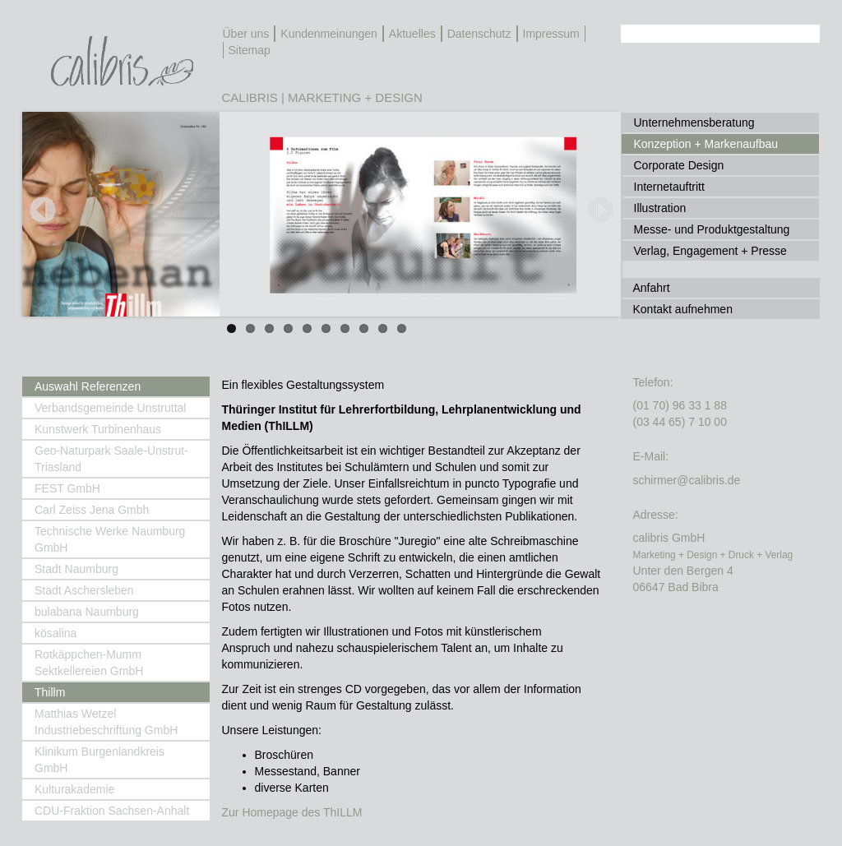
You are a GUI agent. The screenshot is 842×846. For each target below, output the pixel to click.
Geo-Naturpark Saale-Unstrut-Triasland (111, 459)
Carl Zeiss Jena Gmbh (92, 509)
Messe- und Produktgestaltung (712, 229)
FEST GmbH (67, 488)
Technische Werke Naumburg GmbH (110, 539)
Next (601, 229)
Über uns (246, 33)
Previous (46, 229)
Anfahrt (651, 287)
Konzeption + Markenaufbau (706, 143)
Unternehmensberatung (694, 122)
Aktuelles (412, 33)
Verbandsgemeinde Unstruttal (110, 407)
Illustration (660, 208)
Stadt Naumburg (76, 569)
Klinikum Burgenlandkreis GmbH (99, 759)
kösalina (55, 633)
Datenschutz (479, 33)
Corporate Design (679, 165)
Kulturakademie (74, 789)
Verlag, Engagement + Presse (710, 250)
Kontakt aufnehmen (683, 309)
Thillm (50, 692)
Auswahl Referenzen (88, 386)
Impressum (551, 33)
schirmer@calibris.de (687, 480)
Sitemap (250, 50)
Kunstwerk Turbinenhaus (98, 429)
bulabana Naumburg (87, 611)
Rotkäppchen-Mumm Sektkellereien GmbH (89, 662)
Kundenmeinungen (328, 33)
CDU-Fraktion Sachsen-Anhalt (112, 810)
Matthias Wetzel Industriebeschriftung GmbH (106, 722)
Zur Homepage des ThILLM (292, 812)
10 (401, 328)
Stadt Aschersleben (84, 590)
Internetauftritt (669, 186)
